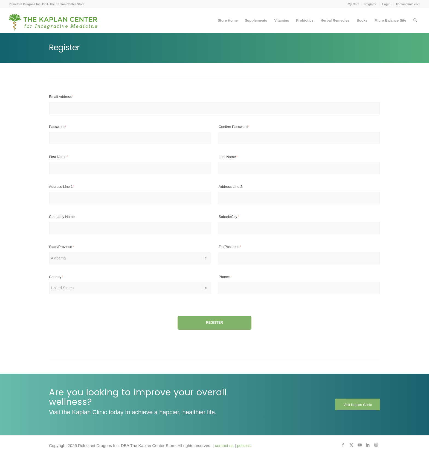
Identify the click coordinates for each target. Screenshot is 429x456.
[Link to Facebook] (343, 445)
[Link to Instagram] (376, 445)
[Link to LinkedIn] (368, 445)
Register (370, 4)
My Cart (353, 4)
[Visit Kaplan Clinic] (357, 405)
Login (386, 4)
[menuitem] (353, 4)
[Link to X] (351, 445)
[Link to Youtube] (359, 445)
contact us (224, 445)
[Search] (415, 20)
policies (244, 445)
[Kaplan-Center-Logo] (52, 20)
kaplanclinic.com (408, 4)
